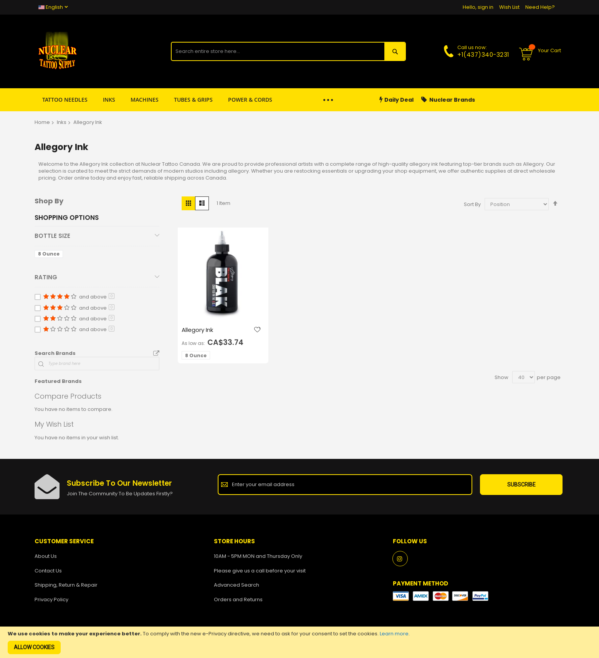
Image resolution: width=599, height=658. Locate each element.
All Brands (156, 354)
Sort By (472, 204)
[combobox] (278, 51)
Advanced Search (236, 585)
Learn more (394, 633)
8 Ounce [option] (196, 355)
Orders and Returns (238, 599)
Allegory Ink (197, 330)
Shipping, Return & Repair (66, 585)
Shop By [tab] (49, 201)
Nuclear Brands (448, 100)
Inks (61, 122)
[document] (299, 642)
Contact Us (48, 570)
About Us (46, 556)
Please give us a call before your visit (260, 570)
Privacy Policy (51, 599)
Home (42, 122)
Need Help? (540, 7)
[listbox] (197, 356)
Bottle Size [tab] (52, 236)
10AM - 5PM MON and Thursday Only (258, 556)
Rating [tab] (46, 277)
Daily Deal (396, 100)
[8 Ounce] (50, 255)
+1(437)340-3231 (483, 55)
